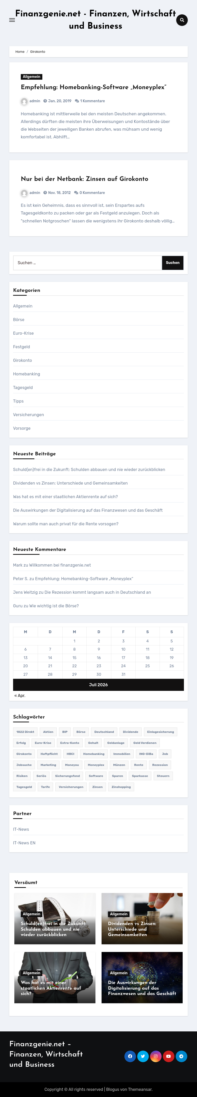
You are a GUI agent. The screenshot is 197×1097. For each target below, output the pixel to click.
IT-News (21, 829)
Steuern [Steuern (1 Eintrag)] (163, 776)
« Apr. (19, 695)
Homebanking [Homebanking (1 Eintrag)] (93, 754)
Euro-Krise (23, 333)
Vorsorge (22, 428)
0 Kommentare (92, 193)
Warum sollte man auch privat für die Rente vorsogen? (66, 523)
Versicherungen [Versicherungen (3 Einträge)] (71, 787)
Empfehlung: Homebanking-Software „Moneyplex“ (93, 88)
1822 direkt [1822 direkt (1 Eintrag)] (25, 732)
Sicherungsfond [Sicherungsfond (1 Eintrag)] (67, 776)
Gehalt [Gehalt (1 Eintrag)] (93, 743)
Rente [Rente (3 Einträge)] (138, 765)
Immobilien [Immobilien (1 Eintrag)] (121, 754)
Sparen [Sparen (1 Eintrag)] (117, 776)
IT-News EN (24, 842)
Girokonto (22, 360)
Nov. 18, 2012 (59, 193)
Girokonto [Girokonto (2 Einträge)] (24, 754)
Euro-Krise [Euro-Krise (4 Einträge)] (43, 743)
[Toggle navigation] (12, 20)
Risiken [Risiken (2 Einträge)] (21, 776)
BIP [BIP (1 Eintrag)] (64, 732)
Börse (18, 319)
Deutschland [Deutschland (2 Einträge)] (104, 732)
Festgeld (21, 346)
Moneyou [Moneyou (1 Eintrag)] (72, 765)
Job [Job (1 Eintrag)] (165, 754)
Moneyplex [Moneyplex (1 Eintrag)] (96, 765)
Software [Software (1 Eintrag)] (96, 776)
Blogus (112, 1089)
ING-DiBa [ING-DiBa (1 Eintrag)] (146, 754)
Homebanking (26, 374)
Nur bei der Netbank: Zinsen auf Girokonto (84, 179)
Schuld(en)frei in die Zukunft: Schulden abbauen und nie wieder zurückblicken (89, 469)
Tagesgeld (23, 387)
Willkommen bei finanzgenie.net (60, 565)
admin (30, 101)
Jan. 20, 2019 (59, 101)
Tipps (18, 401)
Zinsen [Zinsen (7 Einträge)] (97, 787)
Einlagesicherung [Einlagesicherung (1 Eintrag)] (160, 732)
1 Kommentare (92, 101)
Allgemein (31, 77)
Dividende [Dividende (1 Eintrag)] (130, 732)
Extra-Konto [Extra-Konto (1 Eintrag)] (69, 743)
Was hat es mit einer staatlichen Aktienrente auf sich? (65, 496)
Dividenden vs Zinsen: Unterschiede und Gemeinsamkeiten (70, 483)
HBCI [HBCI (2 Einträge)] (70, 754)
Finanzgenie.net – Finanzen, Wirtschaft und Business (46, 1054)
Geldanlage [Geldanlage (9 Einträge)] (115, 743)
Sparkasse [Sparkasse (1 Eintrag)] (140, 776)
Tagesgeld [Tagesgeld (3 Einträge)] (24, 787)
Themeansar (140, 1089)
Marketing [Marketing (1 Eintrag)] (48, 765)
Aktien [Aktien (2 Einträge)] (48, 732)
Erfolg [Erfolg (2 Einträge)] (21, 743)
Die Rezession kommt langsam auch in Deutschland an (98, 592)
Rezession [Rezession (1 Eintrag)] (160, 765)
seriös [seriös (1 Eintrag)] (41, 776)
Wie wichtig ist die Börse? (54, 605)
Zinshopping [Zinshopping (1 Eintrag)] (121, 787)
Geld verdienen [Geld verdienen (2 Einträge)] (144, 743)
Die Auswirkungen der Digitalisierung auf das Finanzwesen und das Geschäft (88, 510)
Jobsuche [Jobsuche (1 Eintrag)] (24, 765)
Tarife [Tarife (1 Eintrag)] (45, 787)
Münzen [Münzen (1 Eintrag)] (119, 765)
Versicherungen (28, 414)
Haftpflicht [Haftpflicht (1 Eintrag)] (49, 754)
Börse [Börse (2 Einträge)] (80, 732)
